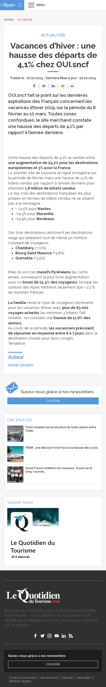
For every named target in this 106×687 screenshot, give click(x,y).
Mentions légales (20, 681)
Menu (40, 5)
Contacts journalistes (22, 677)
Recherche (20, 5)
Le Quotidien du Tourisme (8, 5)
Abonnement (48, 677)
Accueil (9, 19)
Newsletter (84, 677)
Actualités (25, 19)
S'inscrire (53, 401)
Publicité (67, 677)
